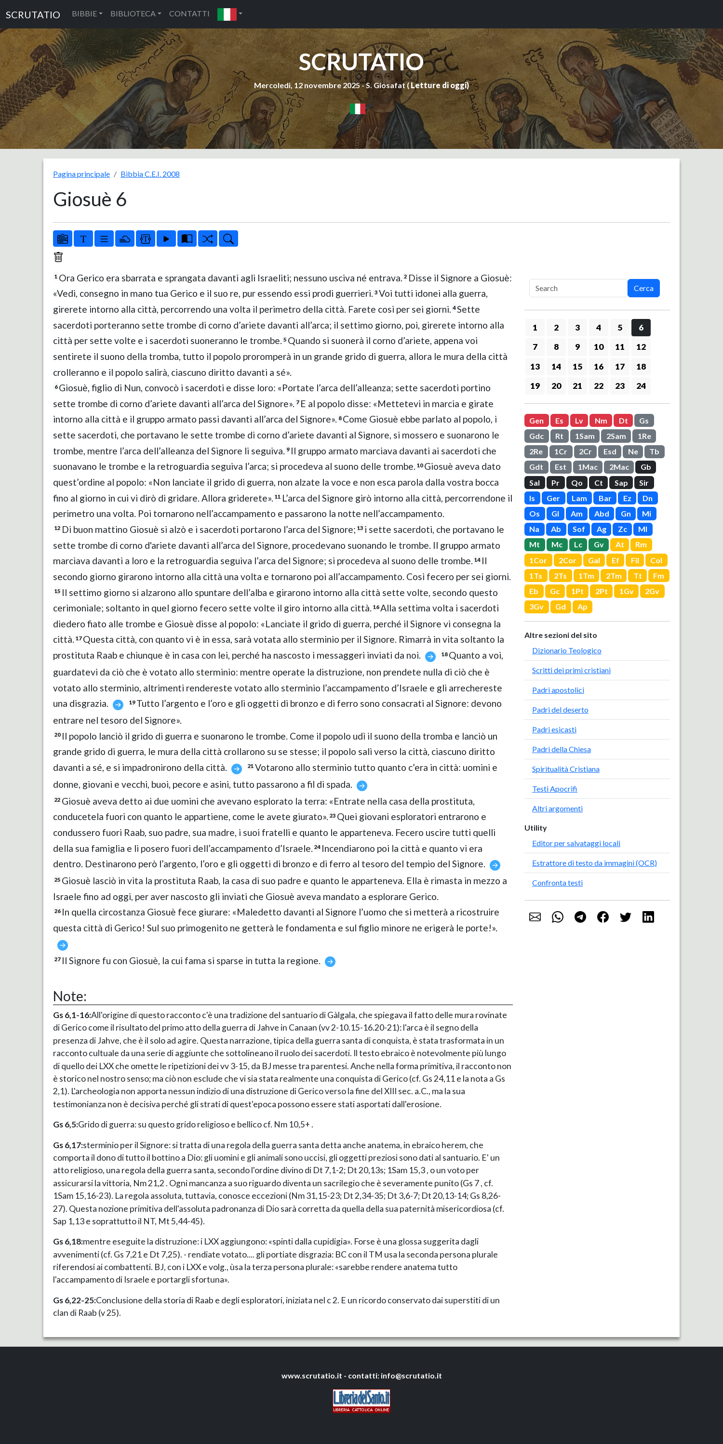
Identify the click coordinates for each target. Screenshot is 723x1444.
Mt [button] (534, 544)
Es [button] (559, 420)
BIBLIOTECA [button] (133, 13)
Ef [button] (615, 560)
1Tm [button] (586, 575)
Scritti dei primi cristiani (571, 670)
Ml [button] (642, 528)
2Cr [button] (585, 451)
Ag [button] (601, 528)
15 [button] (577, 366)
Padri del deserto (560, 709)
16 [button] (598, 366)
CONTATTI (189, 13)
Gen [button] (536, 420)
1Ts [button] (535, 575)
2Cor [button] (567, 560)
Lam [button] (579, 498)
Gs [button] (644, 420)
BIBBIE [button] (84, 13)
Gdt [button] (536, 466)
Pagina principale (81, 173)
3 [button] (577, 327)
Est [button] (560, 466)
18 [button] (641, 366)
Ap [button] (582, 606)
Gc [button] (555, 591)
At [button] (620, 544)
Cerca (644, 287)
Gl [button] (555, 513)
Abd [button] (601, 513)
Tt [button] (637, 575)
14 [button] (556, 366)
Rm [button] (641, 544)
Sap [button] (621, 482)
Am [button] (577, 513)
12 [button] (641, 347)
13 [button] (535, 366)
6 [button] (641, 327)
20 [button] (556, 386)
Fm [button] (658, 575)
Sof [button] (579, 528)
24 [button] (641, 386)
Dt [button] (623, 420)
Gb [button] (646, 466)
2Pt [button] (601, 591)
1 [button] (535, 327)
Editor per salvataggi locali (576, 843)
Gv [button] (599, 544)
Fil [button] (635, 560)
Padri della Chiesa (561, 749)
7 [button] (535, 347)
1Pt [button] (577, 591)
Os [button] (534, 513)
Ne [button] (633, 451)
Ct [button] (598, 482)
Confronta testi (557, 882)
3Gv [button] (536, 606)
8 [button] (556, 347)
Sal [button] (534, 482)
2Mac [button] (619, 466)
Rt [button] (559, 435)
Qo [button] (577, 482)
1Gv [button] (626, 591)
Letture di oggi (439, 85)
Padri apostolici (558, 689)
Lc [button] (578, 544)
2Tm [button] (614, 575)
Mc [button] (556, 544)
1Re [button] (644, 435)
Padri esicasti (554, 729)
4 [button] (598, 327)
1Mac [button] (588, 466)
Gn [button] (626, 513)
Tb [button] (654, 451)
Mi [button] (646, 513)
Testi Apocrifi (554, 788)
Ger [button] (553, 498)
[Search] (578, 288)
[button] (230, 14)
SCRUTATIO (33, 14)
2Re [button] (536, 451)
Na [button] (534, 528)
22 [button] (598, 386)
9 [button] (577, 347)
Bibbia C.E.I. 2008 (150, 173)
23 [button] (620, 386)
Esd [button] (609, 451)
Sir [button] (644, 482)
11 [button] (620, 347)
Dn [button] (648, 498)
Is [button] (532, 498)
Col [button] (656, 560)
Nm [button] (601, 420)
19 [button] (535, 386)
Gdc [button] (536, 435)
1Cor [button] (538, 560)
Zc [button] (622, 528)
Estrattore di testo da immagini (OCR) (594, 862)
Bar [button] (605, 498)
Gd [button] (560, 606)
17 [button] (620, 366)
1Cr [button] (560, 451)
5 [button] (619, 327)
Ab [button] (556, 528)
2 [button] (556, 327)
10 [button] (598, 347)
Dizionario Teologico (567, 650)
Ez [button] (627, 498)
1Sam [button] (585, 435)
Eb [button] (533, 591)
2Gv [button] (652, 591)
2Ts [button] (560, 575)
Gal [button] (594, 560)
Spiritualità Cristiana (566, 768)
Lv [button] (579, 420)
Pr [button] (555, 482)
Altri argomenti (557, 808)
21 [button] (577, 386)
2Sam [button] (616, 435)
